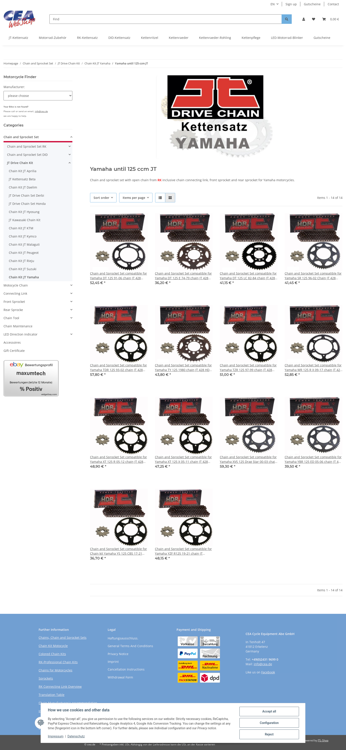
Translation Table (51, 695)
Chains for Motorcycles (55, 670)
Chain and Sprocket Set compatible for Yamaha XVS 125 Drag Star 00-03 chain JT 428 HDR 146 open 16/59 (248, 459)
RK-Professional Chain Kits (58, 662)
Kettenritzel (149, 38)
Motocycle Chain (16, 285)
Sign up (291, 4)
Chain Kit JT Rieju (21, 261)
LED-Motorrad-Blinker (287, 38)
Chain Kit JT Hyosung (24, 212)
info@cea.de (41, 111)
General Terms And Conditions (130, 646)
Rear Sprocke (13, 310)
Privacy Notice (118, 654)
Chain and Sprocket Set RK (26, 146)
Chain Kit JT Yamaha (24, 277)
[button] (303, 19)
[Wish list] (313, 19)
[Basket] (330, 19)
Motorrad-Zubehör (52, 38)
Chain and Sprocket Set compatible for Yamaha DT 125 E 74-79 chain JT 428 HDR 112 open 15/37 (183, 275)
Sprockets (46, 678)
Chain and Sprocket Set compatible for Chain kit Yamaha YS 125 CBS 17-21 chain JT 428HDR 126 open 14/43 (118, 551)
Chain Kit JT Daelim (23, 187)
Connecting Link (15, 293)
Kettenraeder (178, 38)
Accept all (269, 711)
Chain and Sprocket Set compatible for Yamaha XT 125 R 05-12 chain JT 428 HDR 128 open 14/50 (118, 459)
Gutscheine (312, 4)
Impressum (55, 736)
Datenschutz (76, 736)
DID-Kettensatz (119, 38)
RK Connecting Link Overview (60, 686)
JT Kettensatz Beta (22, 179)
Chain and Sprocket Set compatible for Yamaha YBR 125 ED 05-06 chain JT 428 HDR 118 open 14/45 (313, 459)
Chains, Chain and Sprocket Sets (62, 637)
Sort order (101, 198)
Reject (269, 734)
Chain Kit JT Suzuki (22, 269)
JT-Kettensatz (18, 38)
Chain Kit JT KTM (21, 228)
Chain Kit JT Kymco (22, 236)
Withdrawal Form (120, 677)
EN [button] (273, 4)
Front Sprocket (14, 302)
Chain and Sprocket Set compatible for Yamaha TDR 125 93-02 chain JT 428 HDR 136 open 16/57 (118, 367)
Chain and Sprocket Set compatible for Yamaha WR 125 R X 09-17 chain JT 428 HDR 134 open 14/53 (313, 367)
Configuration (269, 723)
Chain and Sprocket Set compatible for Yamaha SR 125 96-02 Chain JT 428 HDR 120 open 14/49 (313, 275)
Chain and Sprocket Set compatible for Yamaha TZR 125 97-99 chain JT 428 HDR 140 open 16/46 (248, 367)
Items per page (134, 198)
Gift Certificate (14, 351)
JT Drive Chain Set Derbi (26, 195)
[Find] (165, 19)
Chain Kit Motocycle (53, 646)
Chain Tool (11, 318)
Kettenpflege (251, 38)
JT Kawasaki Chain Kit (24, 220)
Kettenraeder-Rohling (215, 38)
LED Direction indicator (21, 334)
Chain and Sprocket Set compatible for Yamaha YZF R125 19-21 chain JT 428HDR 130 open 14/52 (183, 551)
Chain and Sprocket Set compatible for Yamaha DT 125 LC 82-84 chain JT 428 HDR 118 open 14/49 (248, 275)
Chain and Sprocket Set (21, 137)
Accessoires (12, 342)
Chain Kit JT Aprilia (22, 171)
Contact (333, 4)
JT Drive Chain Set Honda (27, 204)
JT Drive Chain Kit (20, 163)
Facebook (268, 672)
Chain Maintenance (18, 326)
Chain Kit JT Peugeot (24, 253)
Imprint (113, 662)
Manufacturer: (14, 87)
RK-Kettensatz (87, 38)
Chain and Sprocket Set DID (27, 155)
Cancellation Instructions (126, 669)
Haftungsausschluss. (123, 638)
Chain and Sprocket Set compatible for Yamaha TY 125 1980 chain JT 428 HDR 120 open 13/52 (183, 367)
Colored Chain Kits (52, 654)
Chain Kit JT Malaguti (24, 244)
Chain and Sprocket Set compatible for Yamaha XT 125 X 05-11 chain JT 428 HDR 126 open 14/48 (183, 459)
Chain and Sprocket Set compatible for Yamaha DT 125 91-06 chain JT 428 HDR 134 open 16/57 (118, 275)
